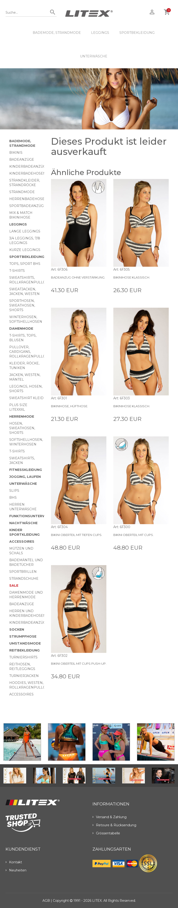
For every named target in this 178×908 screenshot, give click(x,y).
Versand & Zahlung (109, 817)
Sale (13, 585)
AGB (46, 901)
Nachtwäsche (23, 523)
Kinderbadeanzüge (28, 166)
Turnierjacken (24, 676)
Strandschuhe (23, 578)
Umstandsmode (25, 643)
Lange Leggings (24, 231)
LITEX (97, 901)
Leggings (100, 33)
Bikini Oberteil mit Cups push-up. (78, 663)
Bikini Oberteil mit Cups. (133, 535)
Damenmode (21, 328)
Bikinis (15, 152)
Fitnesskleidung (25, 470)
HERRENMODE (21, 416)
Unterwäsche (93, 56)
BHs (13, 497)
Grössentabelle (106, 833)
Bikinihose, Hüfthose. (69, 406)
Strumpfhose (22, 636)
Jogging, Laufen (25, 477)
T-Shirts (17, 271)
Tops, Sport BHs (24, 264)
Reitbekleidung (24, 650)
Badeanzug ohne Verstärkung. (78, 277)
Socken (16, 629)
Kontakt (14, 862)
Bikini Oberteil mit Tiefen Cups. (76, 535)
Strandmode (22, 192)
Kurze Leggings (24, 250)
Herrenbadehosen (28, 199)
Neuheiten (16, 870)
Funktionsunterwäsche (33, 516)
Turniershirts (23, 657)
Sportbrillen (23, 572)
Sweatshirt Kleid (26, 398)
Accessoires (21, 541)
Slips (14, 490)
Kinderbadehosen (27, 173)
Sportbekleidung (137, 33)
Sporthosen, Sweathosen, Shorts (22, 305)
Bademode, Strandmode (57, 33)
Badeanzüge (21, 159)
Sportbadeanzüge (27, 206)
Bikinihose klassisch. (131, 277)
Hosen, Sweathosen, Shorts (22, 428)
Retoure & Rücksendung (114, 825)
